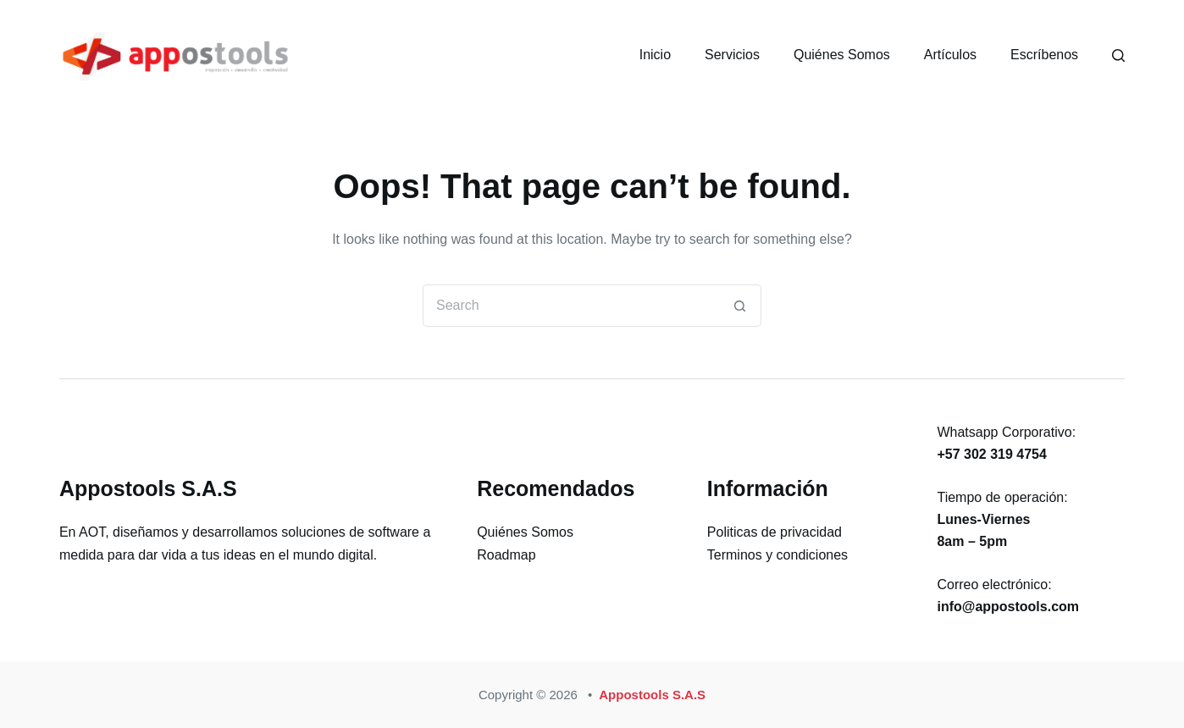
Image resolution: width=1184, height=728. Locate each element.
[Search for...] (571, 305)
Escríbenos (1044, 54)
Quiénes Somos (842, 54)
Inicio (655, 54)
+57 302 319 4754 (991, 454)
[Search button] (740, 305)
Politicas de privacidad (774, 532)
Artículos (950, 54)
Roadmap (506, 555)
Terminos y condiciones (777, 555)
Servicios (732, 54)
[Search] (1118, 55)
